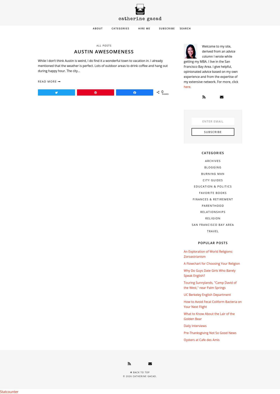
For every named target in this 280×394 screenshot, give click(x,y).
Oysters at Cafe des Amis (202, 340)
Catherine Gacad (140, 12)
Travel (213, 231)
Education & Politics (213, 186)
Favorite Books (213, 193)
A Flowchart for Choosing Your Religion (212, 263)
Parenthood (213, 206)
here (187, 87)
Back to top (140, 372)
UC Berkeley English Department (207, 295)
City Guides (213, 180)
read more (49, 81)
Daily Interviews (195, 326)
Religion (212, 218)
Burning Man (213, 174)
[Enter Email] (213, 121)
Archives (213, 161)
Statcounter (8, 391)
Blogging (212, 167)
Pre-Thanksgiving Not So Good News (210, 333)
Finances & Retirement (213, 199)
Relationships (213, 212)
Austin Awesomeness (104, 51)
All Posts (104, 45)
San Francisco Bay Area (213, 225)
